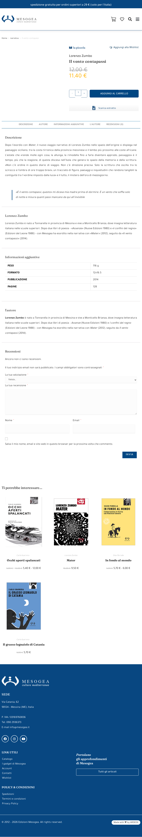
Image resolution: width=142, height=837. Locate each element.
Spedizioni (8, 794)
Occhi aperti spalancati (23, 560)
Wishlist (6, 778)
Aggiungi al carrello (114, 93)
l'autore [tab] (95, 124)
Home (4, 38)
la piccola (79, 47)
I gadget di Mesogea (14, 764)
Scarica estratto (107, 108)
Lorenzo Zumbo (81, 56)
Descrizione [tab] (25, 124)
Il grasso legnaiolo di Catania (23, 644)
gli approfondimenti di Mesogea (91, 759)
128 (94, 286)
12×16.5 (97, 272)
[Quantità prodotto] (78, 93)
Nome (9, 420)
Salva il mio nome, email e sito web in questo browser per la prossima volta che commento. (59, 444)
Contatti (7, 773)
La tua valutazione (16, 375)
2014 (95, 279)
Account (7, 768)
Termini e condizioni (14, 799)
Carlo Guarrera (24, 555)
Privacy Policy (10, 804)
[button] (130, 19)
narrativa (14, 38)
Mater (71, 560)
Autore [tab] (42, 124)
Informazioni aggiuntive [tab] (68, 124)
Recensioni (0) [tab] (115, 124)
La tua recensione (16, 385)
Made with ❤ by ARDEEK (126, 823)
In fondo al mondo (118, 560)
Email (77, 420)
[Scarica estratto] (94, 108)
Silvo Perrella (118, 555)
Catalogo (7, 759)
